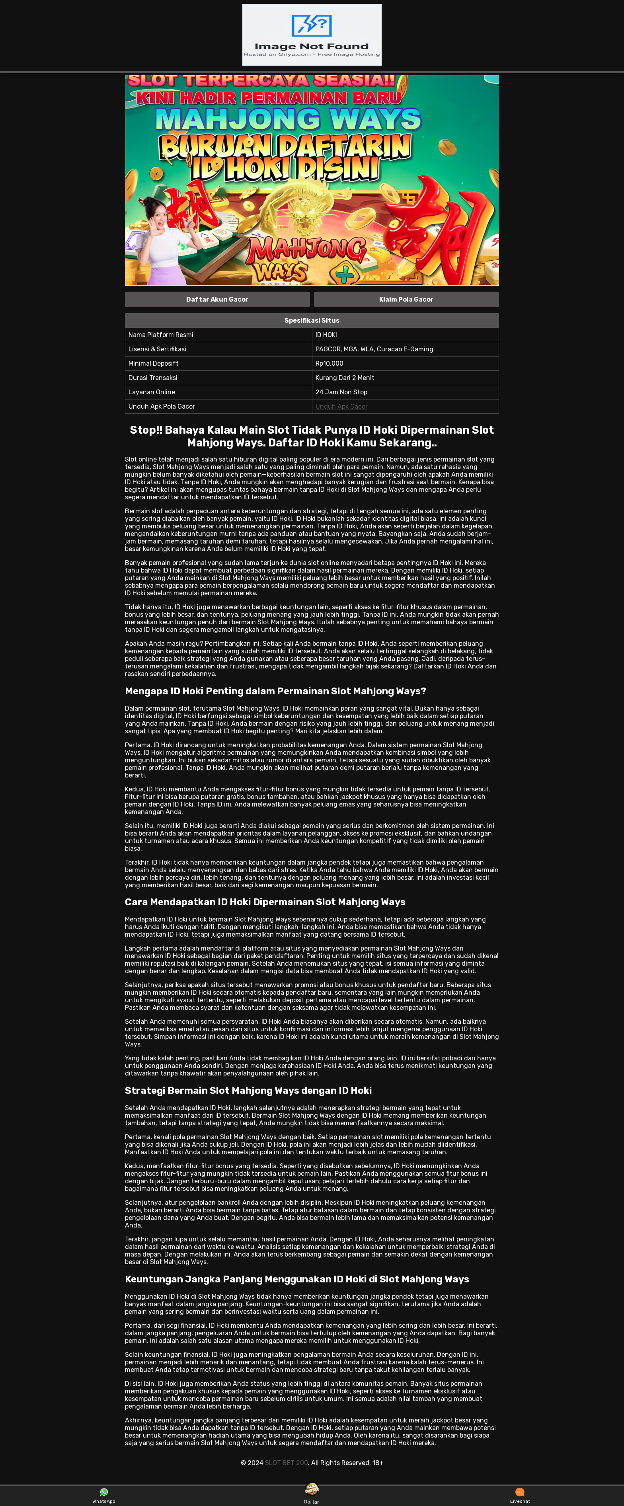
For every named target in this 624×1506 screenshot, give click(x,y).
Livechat (520, 1496)
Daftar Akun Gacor (217, 299)
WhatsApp (103, 1496)
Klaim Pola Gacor (406, 299)
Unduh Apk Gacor (342, 406)
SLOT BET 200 (286, 1463)
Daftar (312, 1496)
